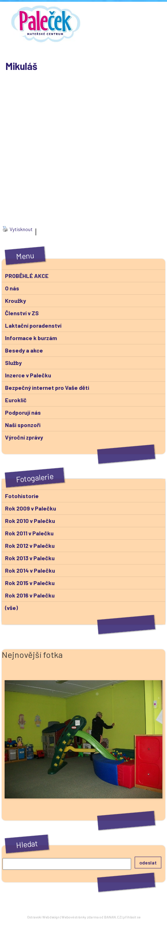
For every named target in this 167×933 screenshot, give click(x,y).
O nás (12, 288)
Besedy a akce (24, 350)
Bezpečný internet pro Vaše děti (47, 387)
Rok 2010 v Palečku (30, 520)
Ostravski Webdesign (43, 917)
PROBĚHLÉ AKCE (27, 275)
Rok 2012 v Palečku (30, 545)
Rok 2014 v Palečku (30, 570)
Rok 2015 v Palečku (30, 582)
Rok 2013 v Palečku (30, 558)
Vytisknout (17, 229)
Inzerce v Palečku (28, 375)
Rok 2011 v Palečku (29, 533)
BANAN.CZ (112, 917)
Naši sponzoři (23, 424)
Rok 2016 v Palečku (30, 595)
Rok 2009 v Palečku (30, 508)
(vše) (11, 607)
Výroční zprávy (24, 437)
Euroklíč (16, 400)
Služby (13, 362)
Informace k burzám (31, 337)
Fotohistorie (22, 495)
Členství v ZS (22, 313)
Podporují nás (23, 412)
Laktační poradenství (33, 325)
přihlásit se (131, 917)
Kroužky (15, 300)
